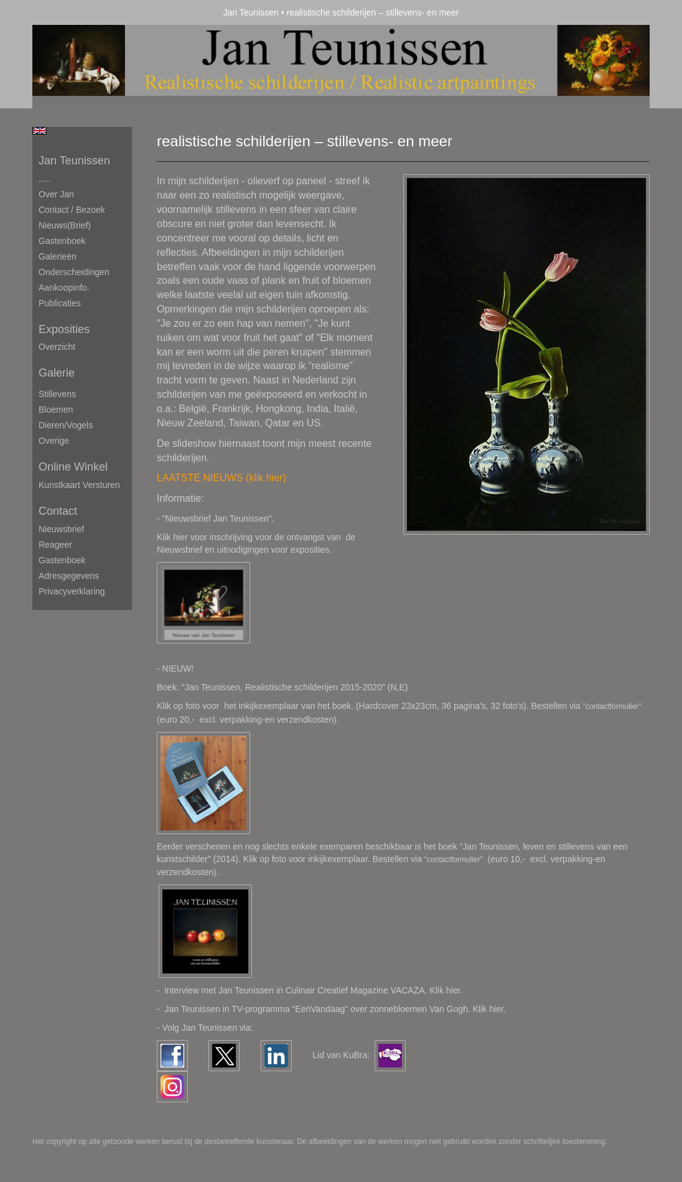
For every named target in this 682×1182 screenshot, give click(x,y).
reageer (55, 545)
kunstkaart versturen (79, 485)
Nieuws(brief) (65, 225)
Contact (58, 511)
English (39, 130)
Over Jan (56, 194)
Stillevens (57, 394)
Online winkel (73, 467)
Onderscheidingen (74, 272)
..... (44, 179)
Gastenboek (62, 241)
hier (496, 1009)
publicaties (60, 303)
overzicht (57, 347)
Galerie (57, 373)
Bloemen (56, 410)
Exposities (64, 329)
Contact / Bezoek (72, 210)
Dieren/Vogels (66, 425)
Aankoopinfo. (64, 288)
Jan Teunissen (251, 12)
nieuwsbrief (61, 529)
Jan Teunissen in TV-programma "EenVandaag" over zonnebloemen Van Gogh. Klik (326, 1009)
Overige (54, 441)
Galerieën (58, 256)
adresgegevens (69, 576)
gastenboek (62, 560)
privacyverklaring (72, 591)
